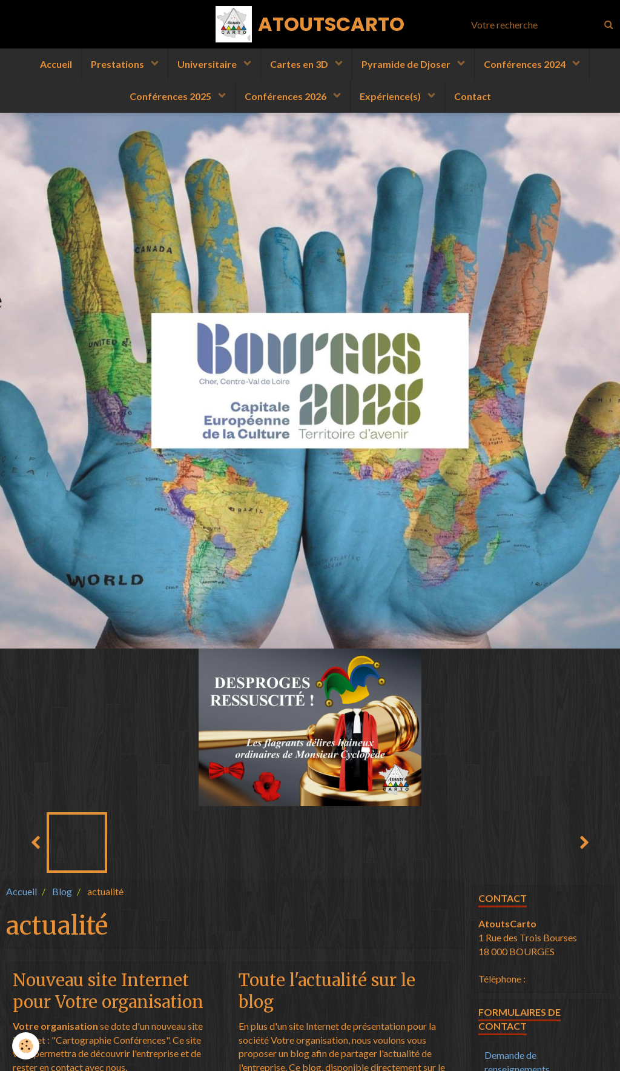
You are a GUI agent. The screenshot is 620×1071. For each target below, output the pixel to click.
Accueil (56, 64)
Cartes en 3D (300, 64)
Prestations (118, 64)
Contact (472, 96)
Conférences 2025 (171, 96)
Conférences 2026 (286, 96)
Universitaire (208, 64)
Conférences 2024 (525, 64)
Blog (62, 891)
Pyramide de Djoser (406, 64)
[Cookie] (25, 1045)
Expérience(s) (391, 96)
